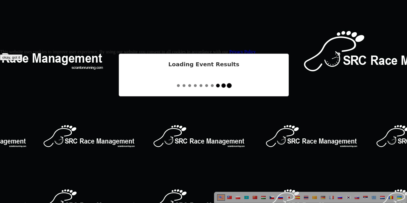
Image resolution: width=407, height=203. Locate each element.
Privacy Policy (242, 51)
